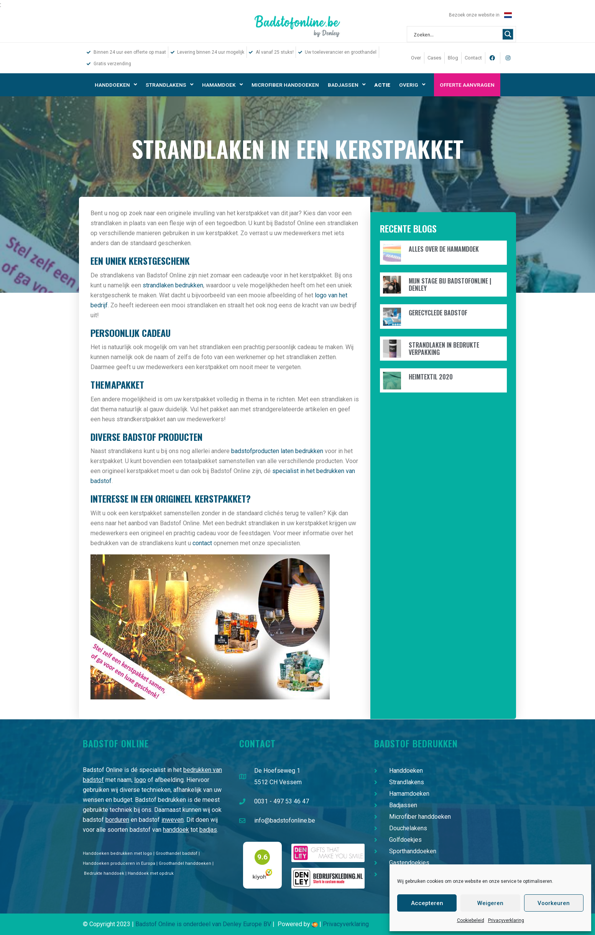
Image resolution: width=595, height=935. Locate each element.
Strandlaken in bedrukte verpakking (444, 348)
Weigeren (490, 903)
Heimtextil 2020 (431, 376)
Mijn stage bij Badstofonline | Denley (450, 284)
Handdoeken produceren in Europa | (121, 863)
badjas (208, 829)
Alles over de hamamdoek (444, 249)
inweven (172, 819)
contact (202, 543)
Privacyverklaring (506, 920)
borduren (117, 819)
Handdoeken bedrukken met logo (117, 853)
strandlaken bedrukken (173, 285)
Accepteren (427, 903)
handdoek (176, 829)
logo (140, 779)
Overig (412, 84)
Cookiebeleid (470, 920)
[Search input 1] (456, 34)
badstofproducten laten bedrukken (277, 451)
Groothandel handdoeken (185, 863)
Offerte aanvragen (467, 85)
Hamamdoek (222, 84)
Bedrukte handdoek (104, 873)
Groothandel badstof (176, 853)
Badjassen (346, 84)
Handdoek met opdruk (151, 873)
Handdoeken (116, 84)
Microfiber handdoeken (285, 85)
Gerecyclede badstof (438, 312)
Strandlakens (169, 84)
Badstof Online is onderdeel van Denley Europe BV (203, 924)
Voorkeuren (553, 903)
